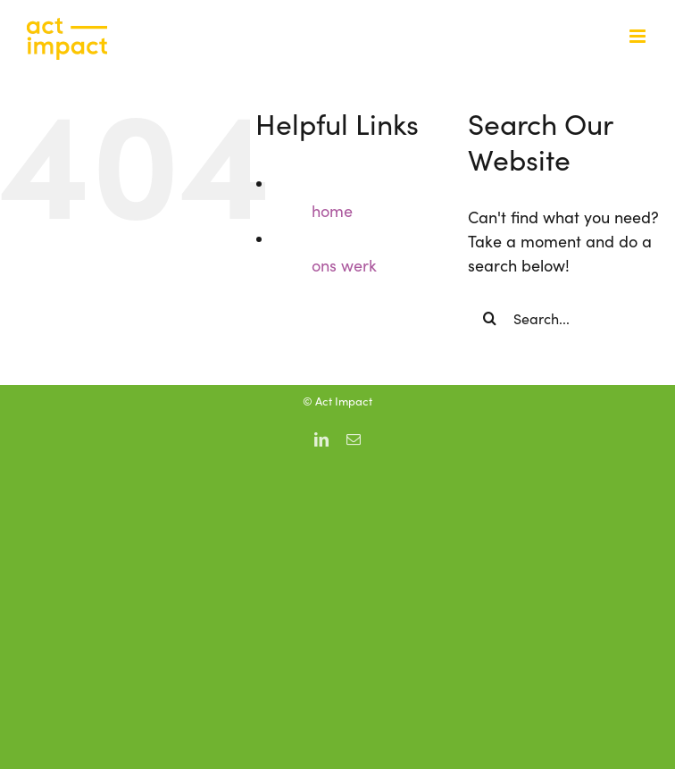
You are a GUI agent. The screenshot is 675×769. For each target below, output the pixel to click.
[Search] (490, 318)
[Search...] (571, 318)
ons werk (344, 265)
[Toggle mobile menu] (638, 36)
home (332, 211)
